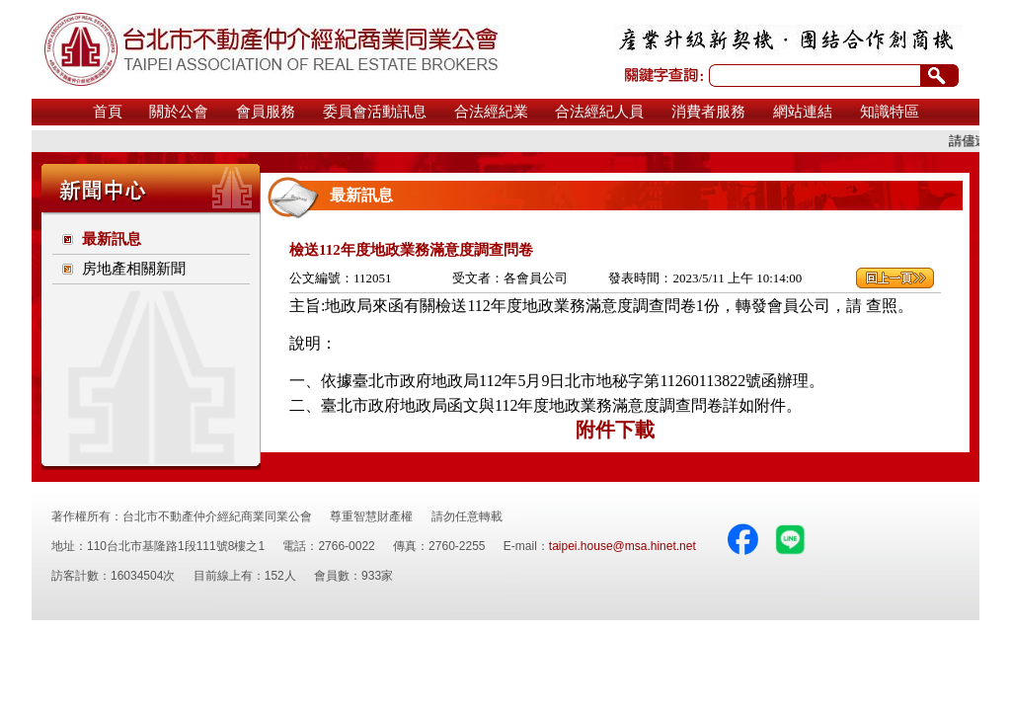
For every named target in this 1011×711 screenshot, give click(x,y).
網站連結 (802, 111)
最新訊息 (111, 239)
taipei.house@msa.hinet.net (622, 546)
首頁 (107, 111)
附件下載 (615, 429)
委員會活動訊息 (375, 111)
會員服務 (265, 111)
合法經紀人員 (599, 111)
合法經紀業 (491, 111)
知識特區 (889, 111)
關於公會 (178, 111)
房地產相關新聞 (134, 268)
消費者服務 (708, 111)
